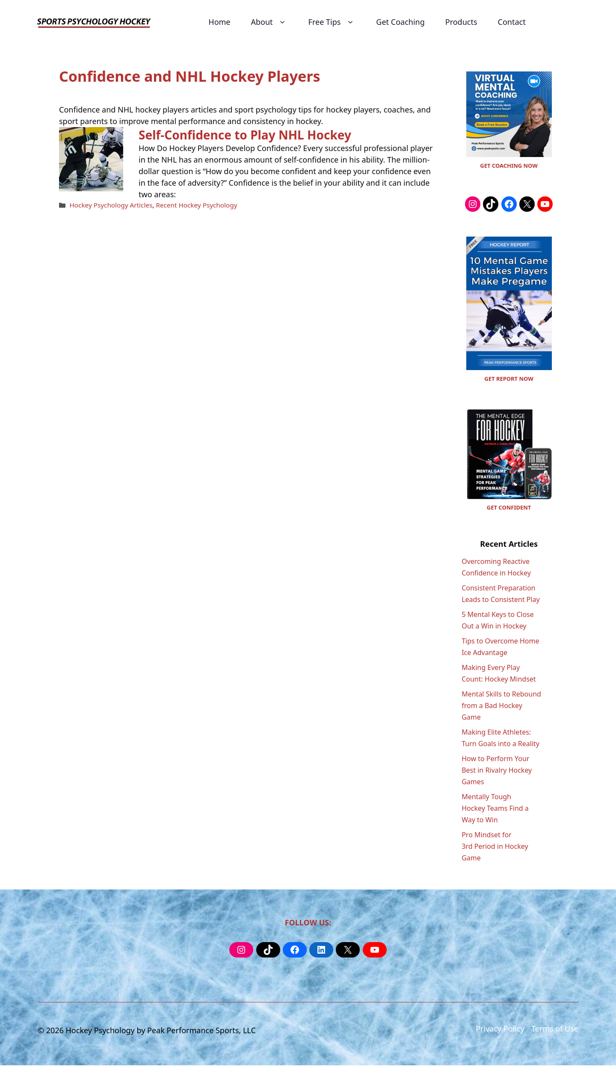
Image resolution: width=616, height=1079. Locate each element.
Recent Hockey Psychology (196, 205)
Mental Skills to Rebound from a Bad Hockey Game (501, 705)
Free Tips (332, 22)
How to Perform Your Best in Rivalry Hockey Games (497, 770)
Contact (512, 22)
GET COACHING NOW (508, 165)
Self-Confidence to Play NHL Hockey (245, 135)
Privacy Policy (500, 1028)
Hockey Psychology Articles (110, 205)
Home (219, 22)
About (269, 22)
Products (461, 22)
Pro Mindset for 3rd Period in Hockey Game (495, 846)
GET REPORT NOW (508, 378)
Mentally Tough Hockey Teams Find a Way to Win (495, 808)
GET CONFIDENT (509, 507)
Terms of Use (554, 1028)
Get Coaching (400, 22)
